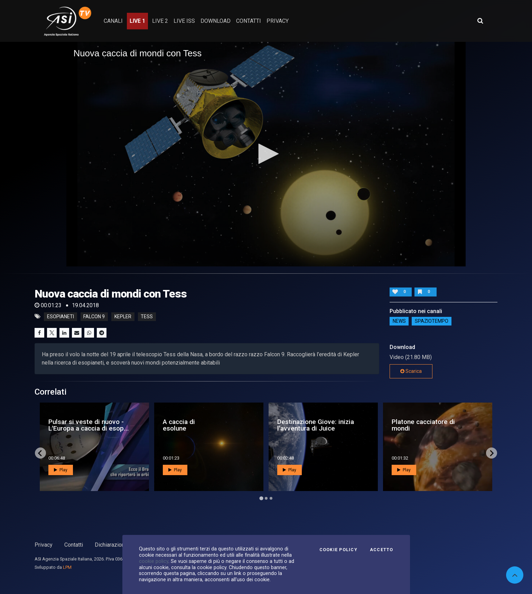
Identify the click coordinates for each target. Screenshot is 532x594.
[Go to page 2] (266, 498)
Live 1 (137, 21)
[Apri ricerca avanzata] (480, 20)
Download (215, 21)
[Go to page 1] (261, 498)
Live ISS (184, 21)
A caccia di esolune (179, 425)
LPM (67, 567)
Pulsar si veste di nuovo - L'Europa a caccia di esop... (88, 425)
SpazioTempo (431, 321)
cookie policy (153, 561)
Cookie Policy (338, 550)
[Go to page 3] (271, 498)
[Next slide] (491, 453)
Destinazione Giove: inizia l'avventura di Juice (315, 425)
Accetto (381, 550)
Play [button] (60, 470)
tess (147, 316)
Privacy (44, 544)
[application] (265, 154)
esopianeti (60, 316)
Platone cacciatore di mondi (423, 425)
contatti (248, 21)
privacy (278, 21)
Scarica (411, 371)
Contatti (73, 544)
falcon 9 (94, 316)
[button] (266, 154)
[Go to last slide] (40, 453)
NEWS (399, 321)
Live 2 (160, 21)
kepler (122, 316)
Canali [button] (113, 21)
